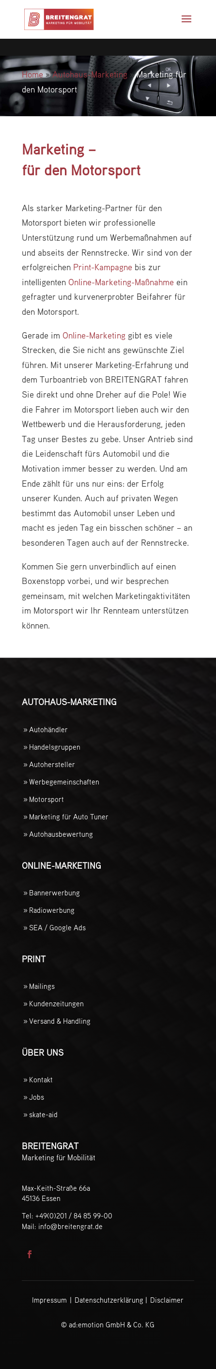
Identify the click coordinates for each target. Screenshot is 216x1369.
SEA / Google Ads (57, 928)
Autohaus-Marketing (89, 75)
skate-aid (43, 1115)
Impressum (49, 1300)
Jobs (36, 1097)
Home (32, 75)
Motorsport (46, 799)
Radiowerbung (52, 910)
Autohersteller (52, 765)
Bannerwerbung (54, 893)
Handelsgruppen (54, 747)
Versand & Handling (60, 1021)
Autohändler (48, 730)
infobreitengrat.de (70, 1227)
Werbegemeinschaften (64, 782)
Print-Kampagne (102, 267)
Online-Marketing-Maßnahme (121, 282)
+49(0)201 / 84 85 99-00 (73, 1216)
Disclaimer (167, 1300)
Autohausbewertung (61, 834)
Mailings (42, 986)
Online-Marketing (93, 336)
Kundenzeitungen (56, 1004)
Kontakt (41, 1080)
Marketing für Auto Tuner (68, 817)
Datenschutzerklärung (109, 1300)
